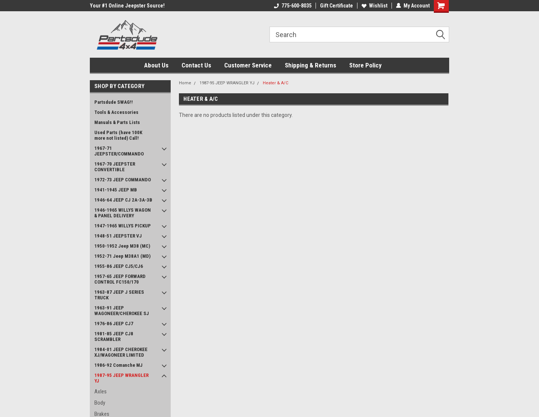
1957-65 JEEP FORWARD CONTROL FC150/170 (120, 279)
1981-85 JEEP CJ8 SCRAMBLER (113, 336)
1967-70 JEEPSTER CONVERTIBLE (114, 166)
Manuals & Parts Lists (117, 122)
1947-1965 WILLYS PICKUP (122, 226)
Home (185, 83)
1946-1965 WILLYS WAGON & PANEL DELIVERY (122, 212)
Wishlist (374, 6)
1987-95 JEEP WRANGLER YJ (121, 378)
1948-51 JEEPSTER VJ (118, 236)
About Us (156, 65)
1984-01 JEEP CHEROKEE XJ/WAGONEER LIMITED (120, 352)
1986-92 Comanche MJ (118, 365)
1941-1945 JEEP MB (115, 190)
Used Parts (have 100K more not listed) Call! (118, 135)
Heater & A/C (275, 83)
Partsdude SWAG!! (113, 102)
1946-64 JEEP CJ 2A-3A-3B (123, 200)
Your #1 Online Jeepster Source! (127, 6)
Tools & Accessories (116, 112)
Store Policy (365, 65)
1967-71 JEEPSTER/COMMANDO (119, 151)
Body (99, 402)
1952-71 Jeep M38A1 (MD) (122, 256)
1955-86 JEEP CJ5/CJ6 (118, 266)
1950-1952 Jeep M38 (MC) (122, 246)
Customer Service (248, 65)
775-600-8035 (292, 6)
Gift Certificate (336, 6)
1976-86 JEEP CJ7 (113, 323)
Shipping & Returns (310, 65)
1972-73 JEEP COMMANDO (122, 179)
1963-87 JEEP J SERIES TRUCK (119, 294)
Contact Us (196, 65)
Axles (100, 391)
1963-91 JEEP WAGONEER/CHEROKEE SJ (121, 310)
